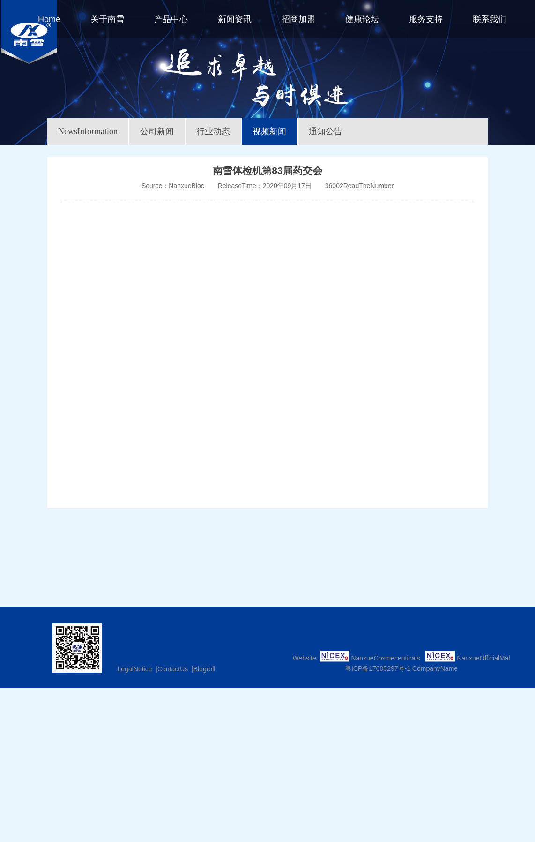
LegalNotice (135, 669)
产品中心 (171, 19)
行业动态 (213, 131)
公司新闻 (157, 131)
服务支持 (426, 19)
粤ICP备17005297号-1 (377, 668)
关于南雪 (107, 19)
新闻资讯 (235, 19)
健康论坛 (362, 19)
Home (49, 19)
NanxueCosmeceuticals (385, 658)
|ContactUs (171, 669)
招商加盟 (298, 19)
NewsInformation (88, 131)
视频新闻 (269, 131)
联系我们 (489, 19)
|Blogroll (202, 669)
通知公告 (325, 131)
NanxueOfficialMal (483, 658)
